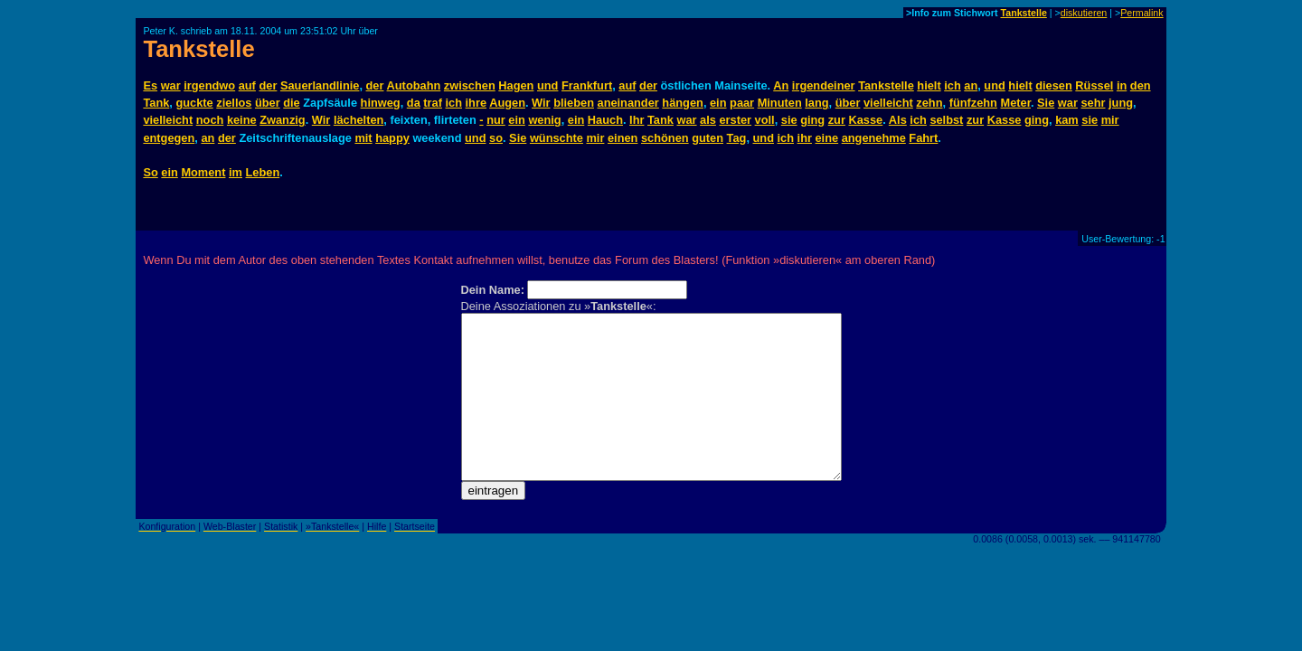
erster (735, 120)
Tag (737, 138)
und (547, 85)
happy (392, 138)
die (291, 102)
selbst (946, 120)
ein (718, 102)
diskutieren (1084, 12)
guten (707, 138)
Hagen (515, 85)
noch (210, 120)
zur (836, 120)
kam (1067, 120)
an (970, 85)
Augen (507, 102)
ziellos (233, 102)
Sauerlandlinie (319, 85)
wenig (544, 120)
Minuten (780, 102)
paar (742, 102)
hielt (928, 85)
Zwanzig (282, 120)
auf (247, 85)
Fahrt (923, 138)
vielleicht (888, 102)
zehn (929, 102)
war (171, 85)
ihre (476, 102)
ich (952, 85)
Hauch (605, 120)
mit (363, 138)
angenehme (874, 138)
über (267, 102)
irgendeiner (823, 85)
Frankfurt (586, 85)
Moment (203, 172)
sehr (1092, 102)
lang (816, 102)
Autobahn (414, 85)
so (496, 138)
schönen (665, 138)
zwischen (469, 85)
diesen (1053, 85)
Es (150, 85)
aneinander (628, 102)
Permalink (1141, 12)
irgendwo (209, 85)
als (708, 120)
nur (495, 120)
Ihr (636, 120)
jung (1121, 102)
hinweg (381, 102)
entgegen (168, 138)
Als (898, 120)
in (1122, 85)
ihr (804, 138)
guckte (193, 102)
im (235, 172)
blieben (573, 102)
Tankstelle (1023, 12)
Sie (1045, 102)
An (780, 85)
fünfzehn (973, 102)
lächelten (358, 120)
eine (827, 138)
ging (812, 120)
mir (1110, 120)
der (268, 85)
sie (789, 120)
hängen (682, 102)
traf (432, 102)
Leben (263, 172)
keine (242, 120)
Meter (1016, 102)
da (413, 102)
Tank (156, 102)
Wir (541, 102)
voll (765, 120)
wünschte (556, 138)
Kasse (865, 120)
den (1140, 85)
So (150, 172)
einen (622, 138)
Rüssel (1094, 85)
